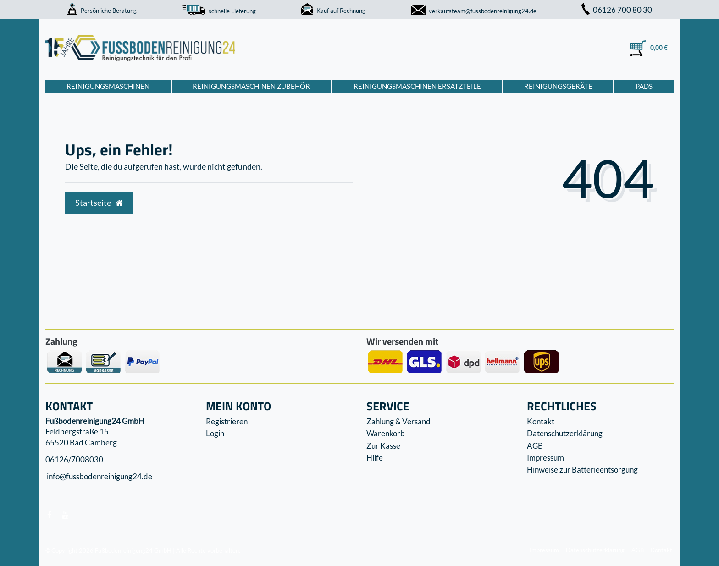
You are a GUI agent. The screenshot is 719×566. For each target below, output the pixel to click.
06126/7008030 (74, 459)
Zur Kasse (383, 446)
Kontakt (540, 421)
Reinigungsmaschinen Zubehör (251, 86)
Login (215, 433)
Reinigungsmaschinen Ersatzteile (417, 86)
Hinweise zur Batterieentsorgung (582, 469)
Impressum (545, 457)
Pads (644, 86)
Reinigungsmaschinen (107, 86)
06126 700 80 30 (616, 10)
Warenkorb (385, 433)
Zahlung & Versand (398, 421)
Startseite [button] (99, 203)
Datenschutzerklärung (565, 433)
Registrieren (227, 421)
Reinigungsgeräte (558, 86)
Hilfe (374, 457)
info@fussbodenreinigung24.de (98, 477)
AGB (535, 446)
